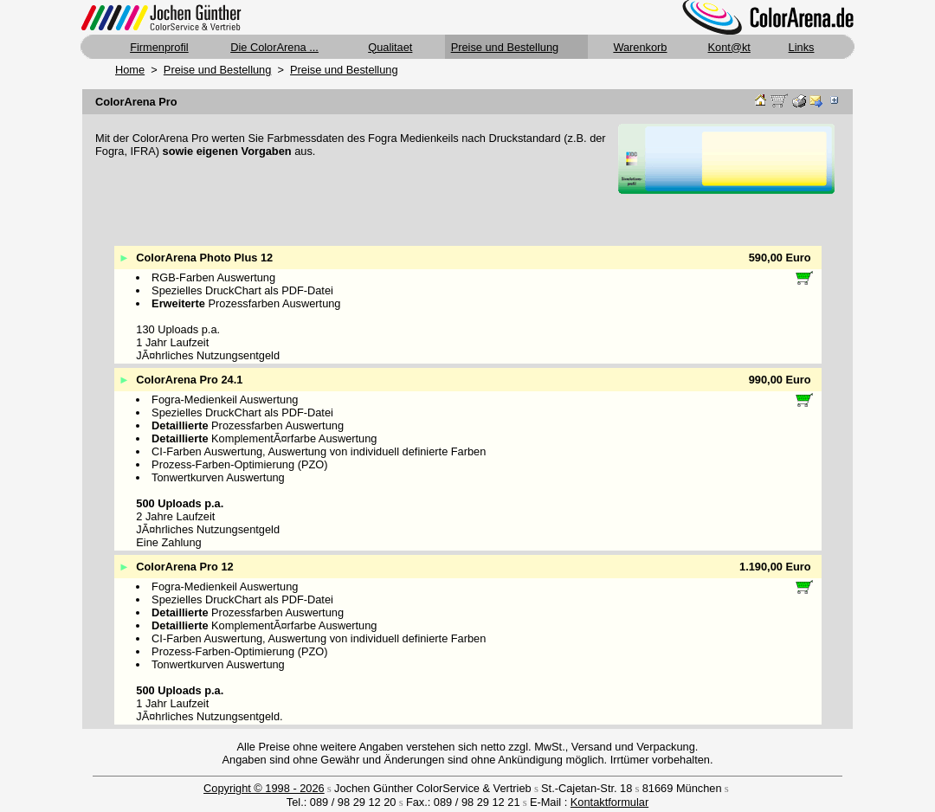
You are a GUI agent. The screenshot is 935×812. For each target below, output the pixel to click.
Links (802, 47)
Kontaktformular (609, 802)
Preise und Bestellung (505, 47)
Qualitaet (390, 47)
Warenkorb (640, 47)
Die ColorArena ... (274, 47)
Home (130, 69)
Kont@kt (729, 47)
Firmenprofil (159, 47)
